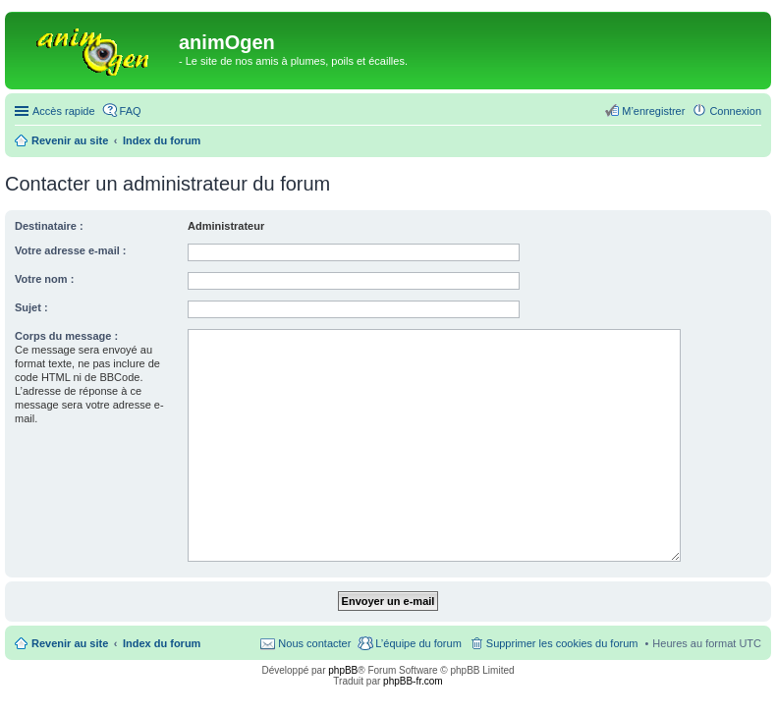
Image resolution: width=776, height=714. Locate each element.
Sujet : (31, 307)
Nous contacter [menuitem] (314, 643)
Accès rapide (63, 111)
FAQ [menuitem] (130, 111)
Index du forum (161, 643)
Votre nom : (44, 279)
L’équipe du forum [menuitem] (418, 643)
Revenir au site (69, 643)
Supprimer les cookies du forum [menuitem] (562, 643)
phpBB (343, 670)
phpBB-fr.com (413, 681)
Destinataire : (49, 226)
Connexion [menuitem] (735, 111)
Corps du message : (66, 336)
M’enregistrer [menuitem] (653, 111)
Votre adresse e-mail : (71, 250)
